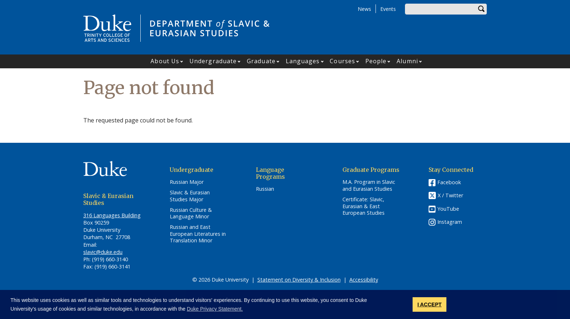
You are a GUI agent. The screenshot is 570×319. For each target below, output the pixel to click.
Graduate (261, 61)
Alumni (407, 61)
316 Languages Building (112, 215)
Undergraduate (213, 61)
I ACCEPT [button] (429, 304)
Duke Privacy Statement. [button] (215, 309)
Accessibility (363, 279)
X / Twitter (450, 195)
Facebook (449, 182)
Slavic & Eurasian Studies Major (190, 196)
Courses (342, 61)
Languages (303, 61)
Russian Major (187, 182)
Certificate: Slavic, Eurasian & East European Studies (363, 206)
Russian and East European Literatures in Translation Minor (198, 234)
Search (481, 9)
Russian (265, 189)
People (376, 61)
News (364, 8)
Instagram (449, 221)
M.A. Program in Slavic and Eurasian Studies (368, 185)
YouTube (448, 208)
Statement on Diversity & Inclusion (299, 279)
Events (388, 8)
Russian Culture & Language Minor (191, 213)
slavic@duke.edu (103, 252)
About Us (164, 61)
